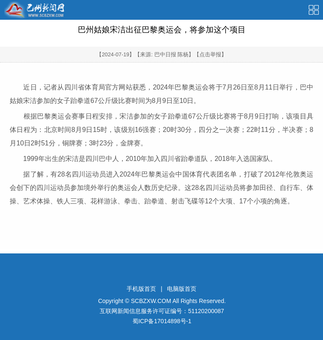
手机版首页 (141, 288)
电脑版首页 (181, 288)
